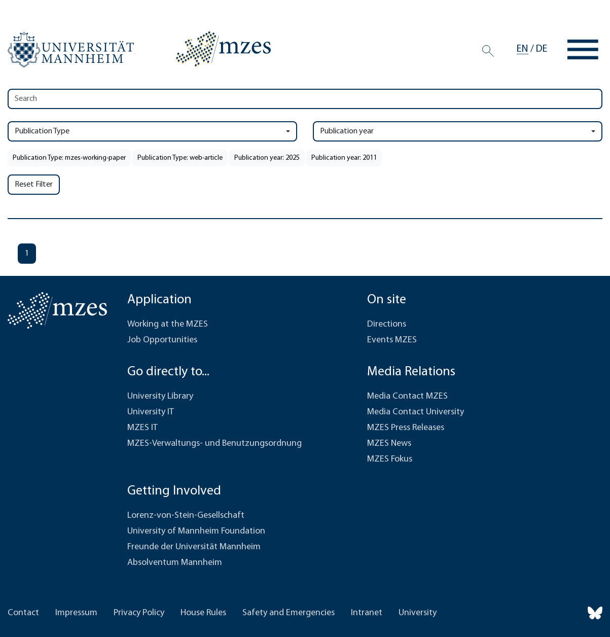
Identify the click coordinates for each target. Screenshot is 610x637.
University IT (150, 412)
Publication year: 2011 (344, 158)
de (541, 49)
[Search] (488, 50)
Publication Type (42, 131)
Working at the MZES (167, 324)
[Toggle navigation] (582, 49)
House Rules (203, 613)
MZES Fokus (389, 459)
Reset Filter (34, 185)
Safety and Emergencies (288, 613)
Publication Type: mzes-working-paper (69, 158)
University (418, 613)
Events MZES (392, 340)
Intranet (366, 613)
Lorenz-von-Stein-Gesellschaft (185, 515)
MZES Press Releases (405, 428)
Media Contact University (415, 412)
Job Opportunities (162, 340)
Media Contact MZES (407, 396)
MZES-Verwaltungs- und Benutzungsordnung (214, 443)
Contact (23, 613)
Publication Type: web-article (180, 158)
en (522, 49)
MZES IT (142, 428)
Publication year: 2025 (267, 158)
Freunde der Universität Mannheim (194, 547)
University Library (160, 396)
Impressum (76, 613)
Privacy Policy (139, 613)
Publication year (347, 131)
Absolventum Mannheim (174, 563)
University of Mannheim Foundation (196, 531)
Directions (386, 324)
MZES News (389, 443)
